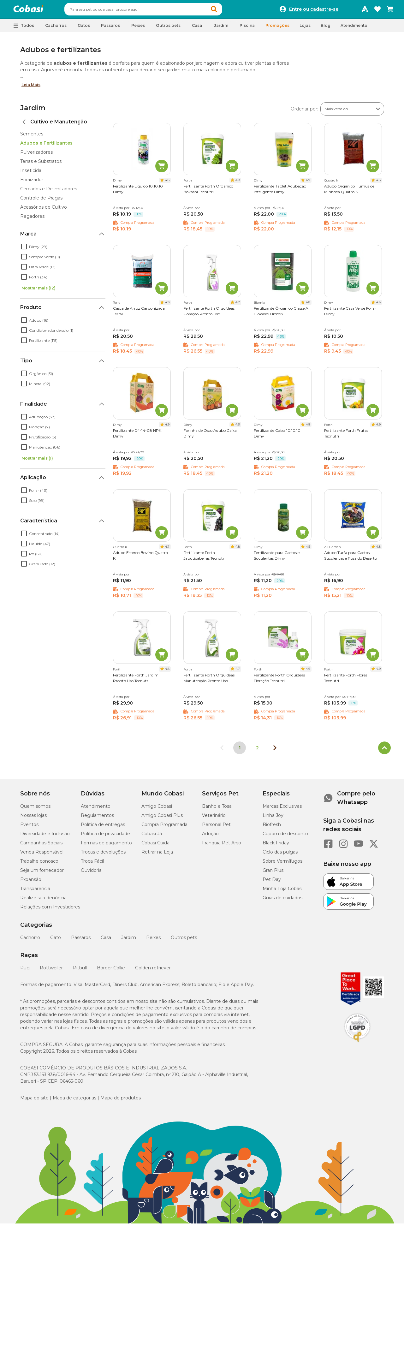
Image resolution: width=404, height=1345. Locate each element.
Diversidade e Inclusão (45, 836)
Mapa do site (34, 1101)
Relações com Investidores (50, 910)
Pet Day (272, 882)
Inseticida (30, 173)
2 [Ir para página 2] (257, 750)
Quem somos (35, 809)
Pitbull (80, 970)
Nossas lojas (33, 818)
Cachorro (30, 940)
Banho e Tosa (217, 809)
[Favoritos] (377, 11)
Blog (325, 28)
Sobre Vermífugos (282, 864)
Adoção (210, 836)
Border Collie (111, 970)
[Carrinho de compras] (390, 11)
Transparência (35, 891)
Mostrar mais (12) (38, 291)
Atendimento (354, 28)
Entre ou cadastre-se (313, 11)
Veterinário (214, 818)
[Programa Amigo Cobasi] (365, 11)
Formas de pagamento (106, 845)
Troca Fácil (92, 864)
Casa (106, 940)
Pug (25, 970)
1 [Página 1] (240, 750)
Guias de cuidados (282, 900)
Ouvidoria (91, 873)
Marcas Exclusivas (282, 809)
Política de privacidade (105, 836)
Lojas (305, 28)
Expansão (30, 882)
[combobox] (155, 10)
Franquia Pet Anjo (221, 845)
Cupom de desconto (285, 836)
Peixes (153, 940)
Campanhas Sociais (41, 845)
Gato (55, 940)
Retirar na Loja (157, 855)
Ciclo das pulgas (280, 855)
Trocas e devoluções (103, 855)
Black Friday (276, 845)
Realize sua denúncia (43, 900)
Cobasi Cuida (155, 845)
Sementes (31, 137)
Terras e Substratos (41, 164)
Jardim (32, 110)
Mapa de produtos (120, 1101)
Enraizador (31, 182)
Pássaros (81, 940)
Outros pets (184, 940)
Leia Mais (30, 87)
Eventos (29, 827)
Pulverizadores (36, 155)
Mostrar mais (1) (37, 461)
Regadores (32, 219)
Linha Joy (273, 818)
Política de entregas (103, 827)
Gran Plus (273, 873)
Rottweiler (51, 970)
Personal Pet (216, 827)
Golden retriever (153, 970)
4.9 (167, 305)
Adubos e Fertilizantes (46, 146)
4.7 (308, 183)
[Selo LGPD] (357, 1045)
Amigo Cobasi (156, 809)
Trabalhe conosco (39, 864)
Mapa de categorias (74, 1101)
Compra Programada (164, 827)
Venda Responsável (41, 855)
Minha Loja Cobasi (282, 891)
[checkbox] (24, 249)
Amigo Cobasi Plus (162, 818)
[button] (226, 10)
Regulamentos (97, 818)
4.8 (167, 183)
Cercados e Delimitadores (48, 191)
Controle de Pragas (41, 201)
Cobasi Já (151, 836)
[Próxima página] (275, 750)
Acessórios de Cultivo (43, 210)
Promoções (277, 28)
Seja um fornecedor (42, 873)
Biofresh (272, 827)
